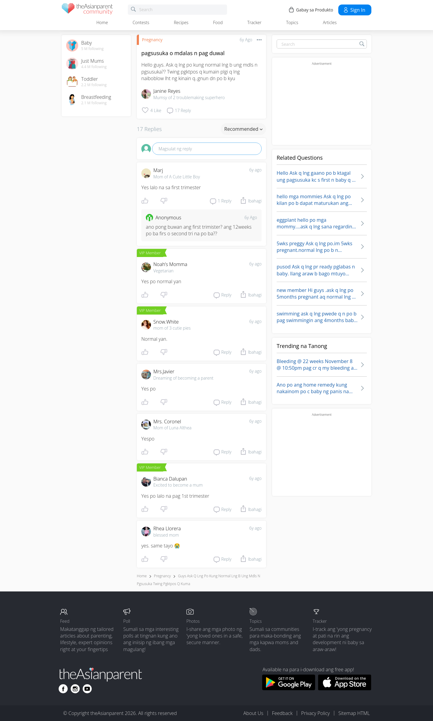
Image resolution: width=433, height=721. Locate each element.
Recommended (243, 129)
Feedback (282, 713)
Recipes (181, 22)
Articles (330, 22)
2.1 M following (94, 103)
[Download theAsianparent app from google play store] (288, 688)
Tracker (254, 22)
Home (102, 22)
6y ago (255, 170)
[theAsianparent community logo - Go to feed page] (87, 10)
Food (218, 22)
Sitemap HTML (354, 713)
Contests (141, 22)
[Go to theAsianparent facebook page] (63, 688)
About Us (253, 713)
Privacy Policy (315, 713)
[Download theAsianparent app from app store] (344, 688)
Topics (292, 22)
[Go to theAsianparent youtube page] (87, 688)
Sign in (354, 10)
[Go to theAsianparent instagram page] (75, 688)
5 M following (92, 48)
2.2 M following (94, 85)
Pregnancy (152, 39)
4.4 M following (94, 66)
